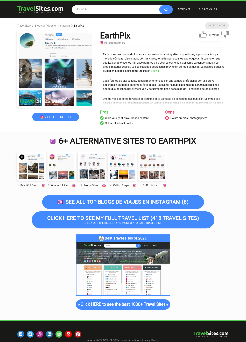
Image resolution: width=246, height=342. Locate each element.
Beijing (155, 70)
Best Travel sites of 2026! (123, 238)
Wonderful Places (61, 185)
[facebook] (20, 334)
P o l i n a (155, 185)
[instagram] (39, 334)
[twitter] (30, 334)
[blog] (58, 334)
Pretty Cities (93, 185)
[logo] (40, 9)
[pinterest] (78, 334)
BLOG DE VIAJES (208, 9)
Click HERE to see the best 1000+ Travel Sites (123, 304)
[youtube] (68, 334)
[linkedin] (49, 334)
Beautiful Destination (31, 185)
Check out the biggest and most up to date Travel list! (123, 220)
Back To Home (217, 25)
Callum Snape (123, 185)
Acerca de (184, 9)
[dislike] (225, 35)
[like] (203, 35)
